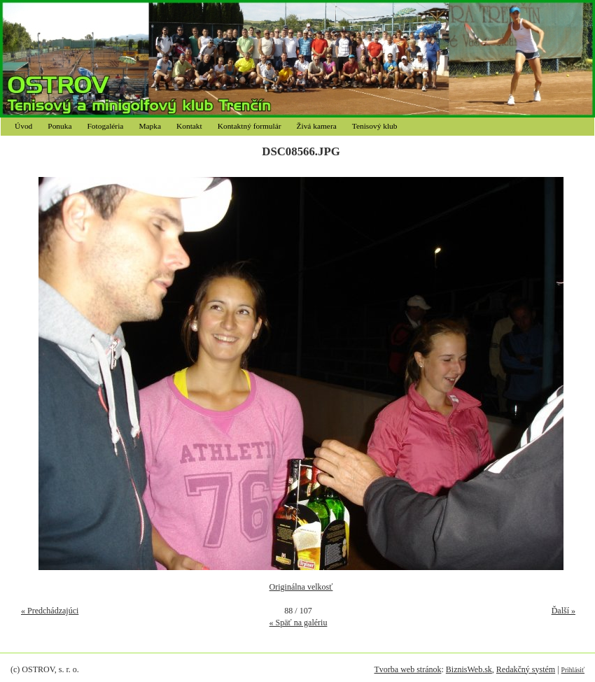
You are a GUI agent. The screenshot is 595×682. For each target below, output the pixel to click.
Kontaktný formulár (249, 126)
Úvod (23, 126)
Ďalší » (563, 611)
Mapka (150, 126)
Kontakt (189, 126)
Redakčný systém (525, 669)
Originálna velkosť (301, 587)
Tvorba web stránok (407, 669)
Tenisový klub (375, 126)
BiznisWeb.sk (469, 669)
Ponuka (59, 126)
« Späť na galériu (299, 622)
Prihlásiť (572, 670)
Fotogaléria (106, 126)
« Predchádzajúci (49, 611)
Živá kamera (317, 126)
